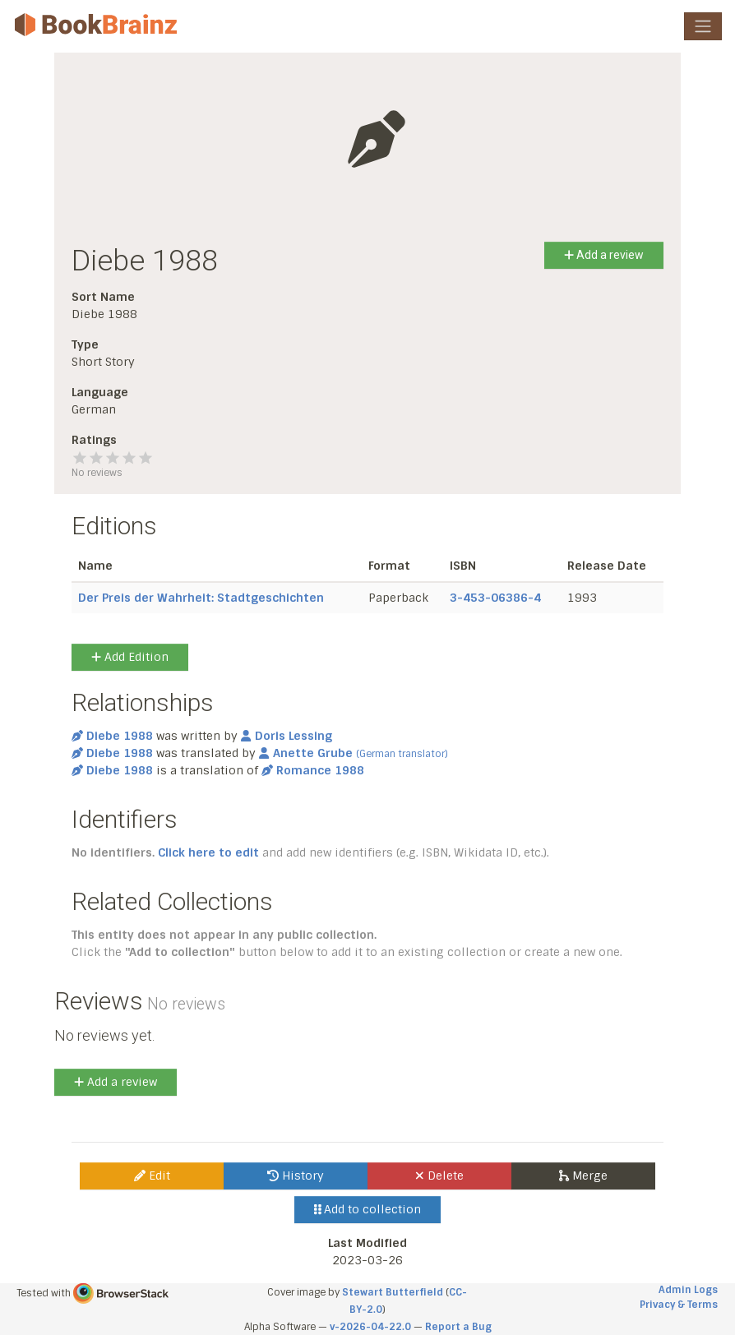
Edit (152, 1175)
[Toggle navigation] (703, 26)
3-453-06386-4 (495, 597)
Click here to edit (208, 852)
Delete (439, 1175)
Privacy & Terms (679, 1304)
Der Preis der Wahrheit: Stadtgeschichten (201, 597)
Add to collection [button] (368, 1209)
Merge (583, 1175)
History (295, 1175)
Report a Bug (458, 1326)
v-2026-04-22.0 (370, 1326)
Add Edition (130, 656)
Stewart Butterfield (392, 1292)
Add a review (604, 254)
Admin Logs (688, 1289)
